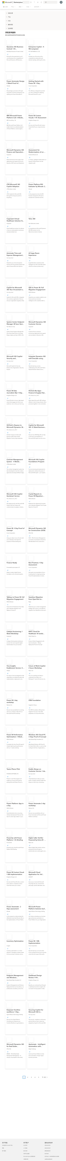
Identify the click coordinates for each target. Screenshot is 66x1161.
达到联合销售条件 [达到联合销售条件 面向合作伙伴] (48, 1159)
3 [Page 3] (31, 1077)
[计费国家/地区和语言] (50, 2)
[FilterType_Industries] (6, 20)
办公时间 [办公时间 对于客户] (25, 1145)
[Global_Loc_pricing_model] (6, 28)
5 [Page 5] (38, 1077)
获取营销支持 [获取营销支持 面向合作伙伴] (47, 1150)
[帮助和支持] (34, 2)
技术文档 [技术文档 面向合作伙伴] (46, 1153)
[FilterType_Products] (6, 17)
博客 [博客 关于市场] (3, 1148)
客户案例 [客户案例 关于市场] (4, 1150)
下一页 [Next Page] (44, 1077)
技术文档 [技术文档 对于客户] (25, 1150)
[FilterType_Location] (6, 13)
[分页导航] (35, 1078)
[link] (15, 54)
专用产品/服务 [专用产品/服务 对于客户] (26, 1153)
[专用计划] (41, 2)
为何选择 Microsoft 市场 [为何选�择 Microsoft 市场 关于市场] (7, 1145)
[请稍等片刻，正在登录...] (61, 2)
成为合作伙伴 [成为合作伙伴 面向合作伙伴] (47, 1145)
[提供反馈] (30, 2)
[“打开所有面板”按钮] (5, 7)
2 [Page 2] (27, 1077)
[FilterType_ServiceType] (6, 24)
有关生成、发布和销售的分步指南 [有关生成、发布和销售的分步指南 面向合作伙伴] (52, 1156)
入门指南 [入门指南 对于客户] (25, 1148)
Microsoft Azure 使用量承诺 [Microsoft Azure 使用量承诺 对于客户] (29, 1156)
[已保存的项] (37, 2)
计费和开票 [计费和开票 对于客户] (25, 1159)
